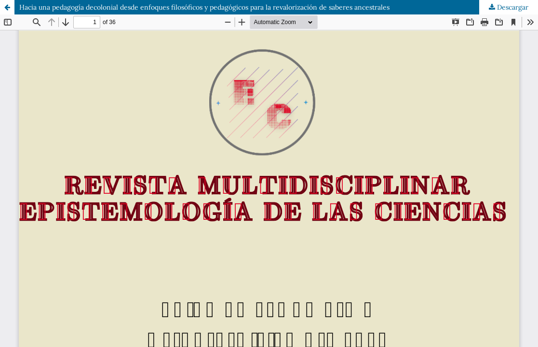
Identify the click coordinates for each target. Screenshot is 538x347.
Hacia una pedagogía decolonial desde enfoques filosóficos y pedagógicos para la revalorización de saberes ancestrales (204, 7)
